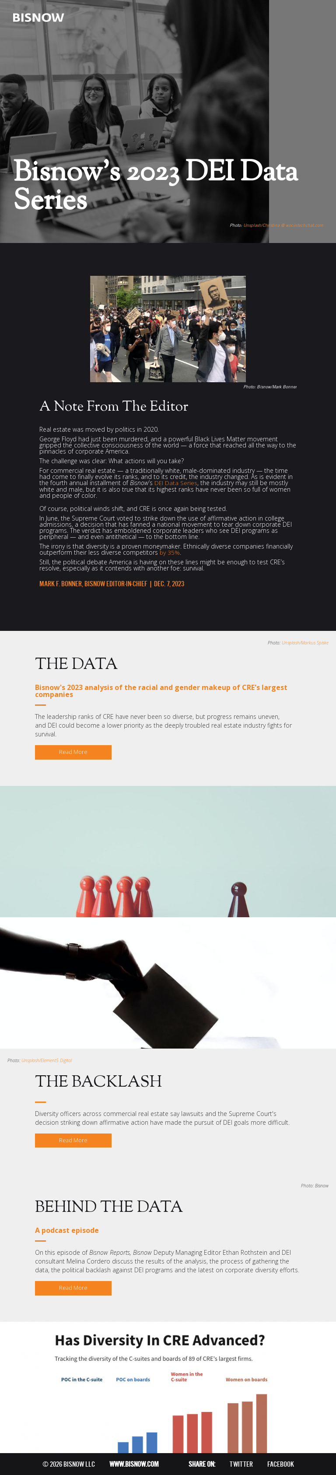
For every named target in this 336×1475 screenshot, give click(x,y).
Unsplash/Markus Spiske (305, 642)
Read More (73, 751)
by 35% (170, 551)
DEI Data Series (176, 482)
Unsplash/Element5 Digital (46, 1059)
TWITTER (241, 1464)
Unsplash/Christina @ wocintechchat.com (283, 225)
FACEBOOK (280, 1464)
